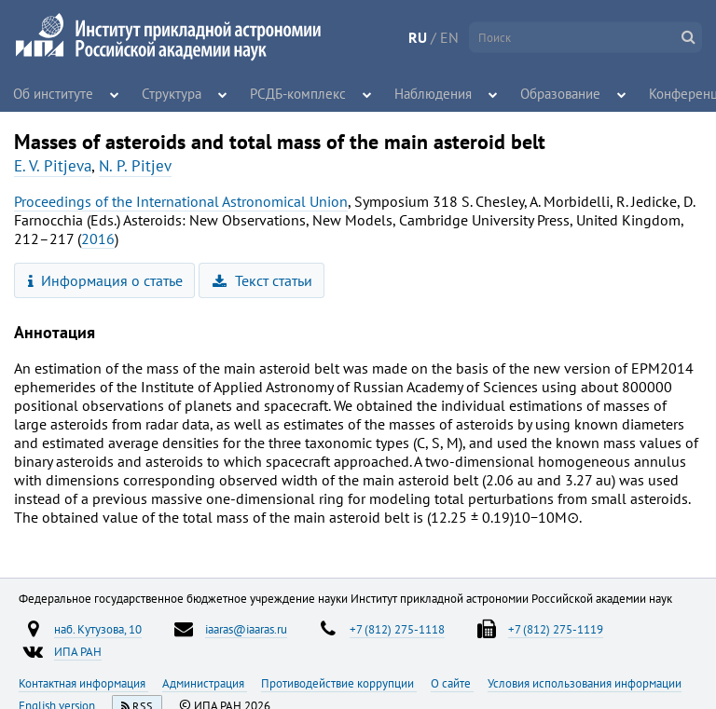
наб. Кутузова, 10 (98, 628)
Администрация (204, 683)
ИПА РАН (78, 651)
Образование (529, 93)
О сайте (452, 683)
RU (417, 37)
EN (449, 37)
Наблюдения (412, 93)
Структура (166, 93)
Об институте (48, 93)
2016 (98, 238)
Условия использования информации (585, 683)
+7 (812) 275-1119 (555, 628)
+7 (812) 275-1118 (397, 628)
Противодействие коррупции (339, 683)
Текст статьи (262, 280)
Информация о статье (106, 280)
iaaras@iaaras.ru (246, 628)
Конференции (660, 93)
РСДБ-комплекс (289, 93)
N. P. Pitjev (135, 166)
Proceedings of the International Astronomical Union (181, 201)
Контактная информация (83, 683)
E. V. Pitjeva (52, 166)
